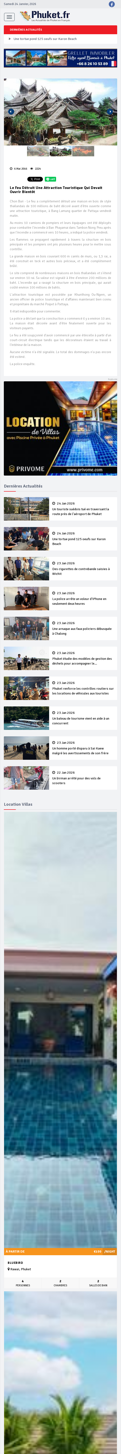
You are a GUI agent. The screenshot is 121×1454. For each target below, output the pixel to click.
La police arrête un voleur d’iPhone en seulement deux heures (83, 598)
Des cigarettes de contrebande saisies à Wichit (83, 568)
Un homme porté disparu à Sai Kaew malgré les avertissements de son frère (83, 748)
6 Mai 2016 (18, 169)
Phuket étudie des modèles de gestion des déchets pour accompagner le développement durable (83, 658)
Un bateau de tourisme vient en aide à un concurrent (83, 718)
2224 (35, 169)
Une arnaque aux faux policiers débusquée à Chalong (83, 628)
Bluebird (15, 1263)
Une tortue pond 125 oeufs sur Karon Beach (45, 39)
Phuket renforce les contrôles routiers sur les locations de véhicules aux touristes (83, 688)
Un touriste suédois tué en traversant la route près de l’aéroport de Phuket (83, 509)
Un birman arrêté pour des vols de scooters (83, 778)
